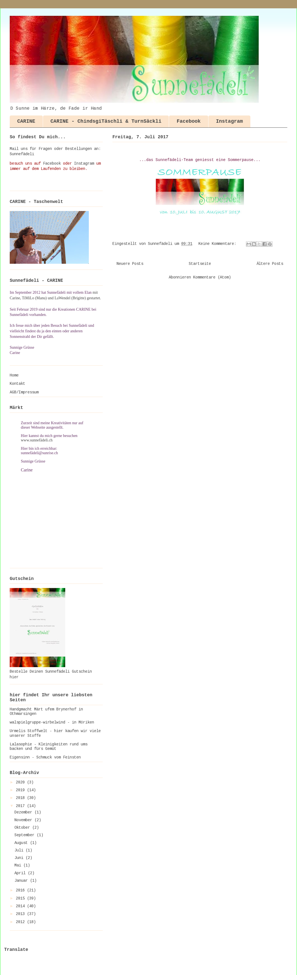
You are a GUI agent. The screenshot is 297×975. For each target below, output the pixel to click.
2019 (21, 790)
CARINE (26, 121)
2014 (21, 906)
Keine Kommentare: (218, 244)
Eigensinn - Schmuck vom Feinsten (45, 757)
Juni (20, 858)
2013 (21, 914)
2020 (21, 782)
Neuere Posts (130, 264)
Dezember (24, 812)
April (21, 873)
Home (14, 375)
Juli (20, 850)
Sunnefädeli (22, 154)
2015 (21, 898)
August (22, 843)
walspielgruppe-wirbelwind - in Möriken (52, 722)
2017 (21, 806)
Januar (22, 880)
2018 (21, 798)
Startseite (200, 264)
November (24, 820)
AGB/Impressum (24, 392)
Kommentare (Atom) (212, 277)
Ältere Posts (269, 264)
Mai (18, 865)
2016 (21, 890)
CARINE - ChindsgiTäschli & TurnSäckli (106, 121)
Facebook (188, 121)
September (25, 835)
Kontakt (17, 383)
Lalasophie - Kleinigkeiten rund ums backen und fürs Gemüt (48, 746)
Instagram (229, 121)
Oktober (23, 827)
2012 (21, 922)
